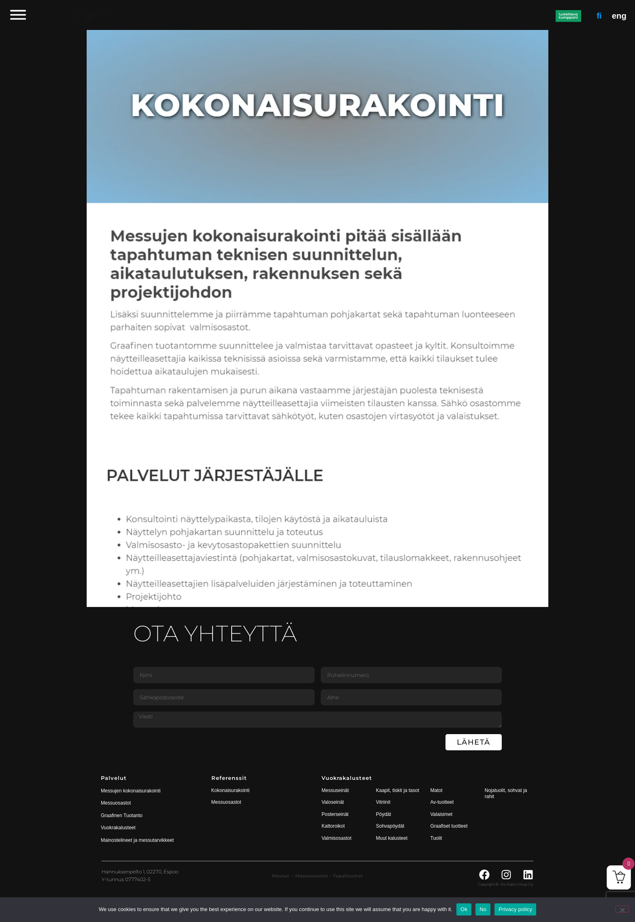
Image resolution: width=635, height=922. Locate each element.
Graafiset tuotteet (449, 826)
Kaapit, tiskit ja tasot (397, 790)
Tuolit (436, 838)
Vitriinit (383, 802)
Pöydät (383, 814)
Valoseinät (333, 802)
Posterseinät (335, 814)
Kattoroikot (333, 826)
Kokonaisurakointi (230, 790)
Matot (436, 790)
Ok (463, 909)
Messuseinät (335, 790)
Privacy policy (515, 909)
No (482, 909)
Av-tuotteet (442, 802)
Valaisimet (441, 814)
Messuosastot (226, 802)
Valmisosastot (337, 838)
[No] (622, 909)
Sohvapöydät (390, 826)
